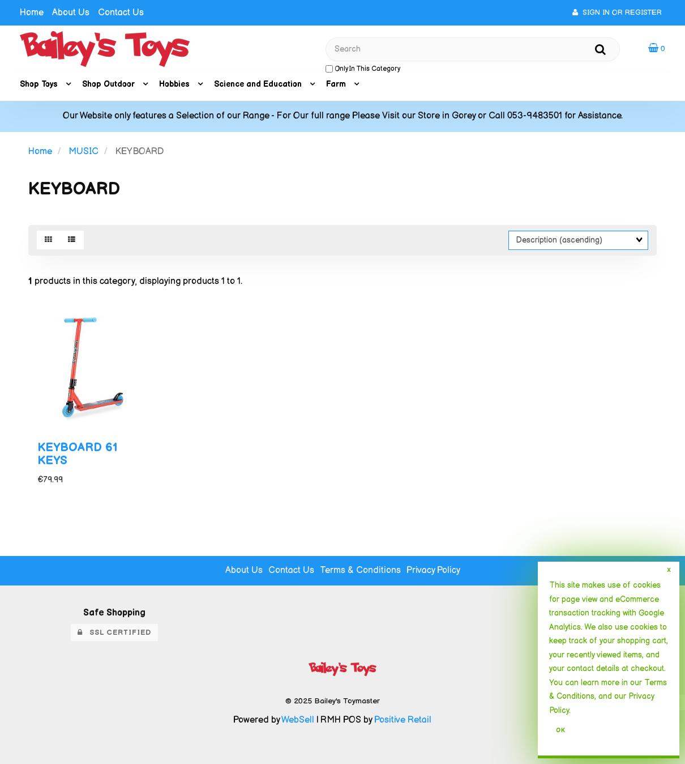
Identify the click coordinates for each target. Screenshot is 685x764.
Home (32, 12)
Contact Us (121, 12)
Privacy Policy (433, 570)
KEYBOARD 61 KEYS (77, 454)
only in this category (363, 69)
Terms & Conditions (360, 570)
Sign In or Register (617, 12)
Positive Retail (402, 720)
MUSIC (83, 151)
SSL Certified (114, 632)
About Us (70, 12)
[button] (656, 48)
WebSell (297, 720)
